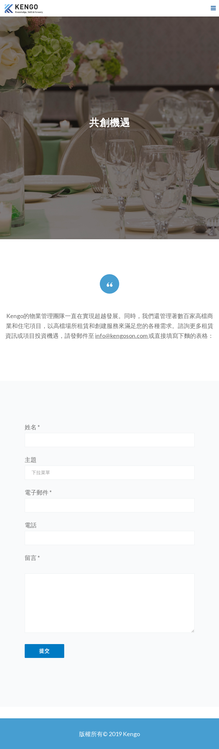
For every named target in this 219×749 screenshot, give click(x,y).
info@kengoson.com (121, 335)
